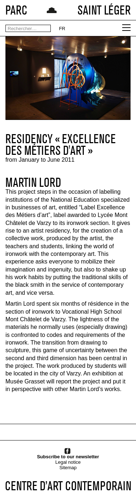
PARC (16, 10)
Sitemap (68, 467)
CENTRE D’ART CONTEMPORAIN (68, 485)
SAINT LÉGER (104, 10)
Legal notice (68, 462)
